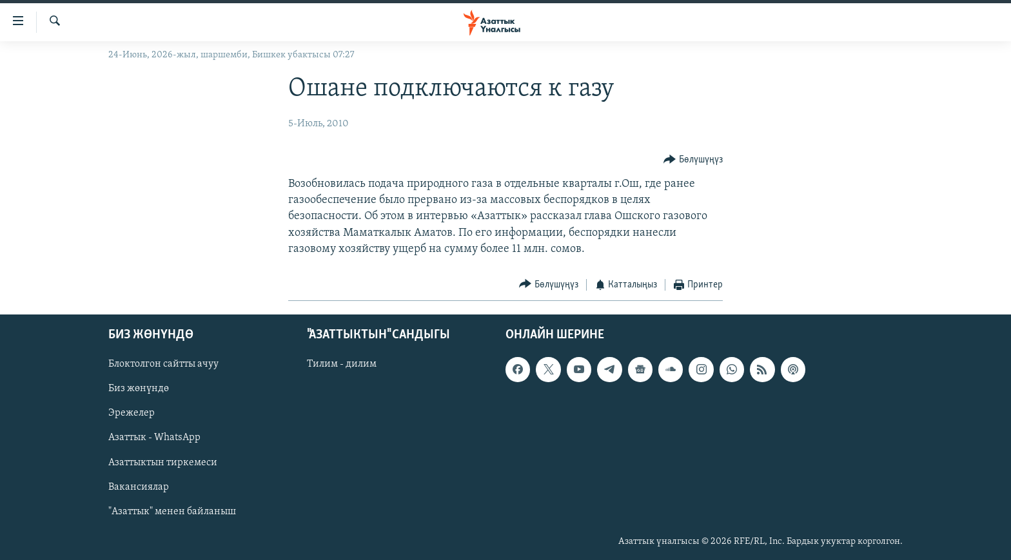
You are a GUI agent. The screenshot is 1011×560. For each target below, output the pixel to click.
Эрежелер (131, 413)
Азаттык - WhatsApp (154, 437)
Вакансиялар (138, 486)
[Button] (693, 160)
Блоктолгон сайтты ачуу (163, 364)
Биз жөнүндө (138, 388)
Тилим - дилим (342, 364)
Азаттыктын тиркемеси (162, 462)
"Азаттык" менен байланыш (172, 511)
